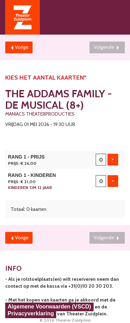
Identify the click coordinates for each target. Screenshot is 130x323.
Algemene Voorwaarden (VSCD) (49, 306)
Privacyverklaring (31, 313)
